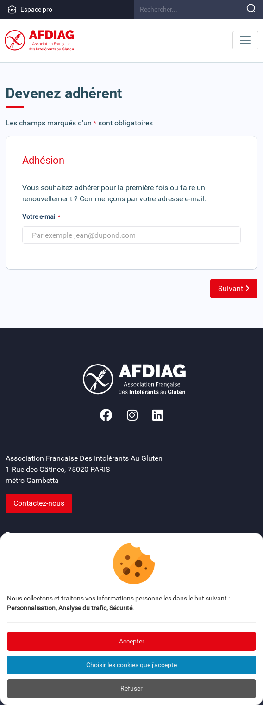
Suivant (234, 288)
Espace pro (29, 9)
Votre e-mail (41, 216)
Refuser (131, 688)
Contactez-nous (38, 503)
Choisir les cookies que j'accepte (131, 664)
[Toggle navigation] (245, 40)
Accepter (131, 641)
